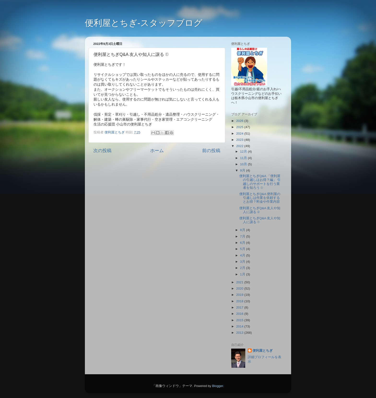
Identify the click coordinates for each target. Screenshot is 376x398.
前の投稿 (211, 150)
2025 (240, 127)
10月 (244, 164)
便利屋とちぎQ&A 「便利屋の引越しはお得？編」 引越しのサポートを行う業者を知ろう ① (260, 182)
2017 (240, 307)
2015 (240, 320)
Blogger (217, 386)
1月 (243, 274)
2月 (243, 268)
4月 (243, 255)
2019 (240, 295)
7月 (243, 236)
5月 (243, 249)
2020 (240, 288)
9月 (243, 170)
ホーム (157, 150)
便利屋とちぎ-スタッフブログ (143, 23)
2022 (240, 146)
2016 (240, 313)
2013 (240, 332)
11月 (244, 158)
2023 (240, 140)
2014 (240, 326)
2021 (240, 282)
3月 (243, 261)
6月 (243, 242)
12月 (244, 151)
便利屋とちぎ (263, 350)
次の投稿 (102, 150)
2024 (240, 133)
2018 (240, 301)
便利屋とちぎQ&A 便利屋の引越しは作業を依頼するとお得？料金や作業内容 (260, 197)
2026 (240, 121)
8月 (243, 230)
